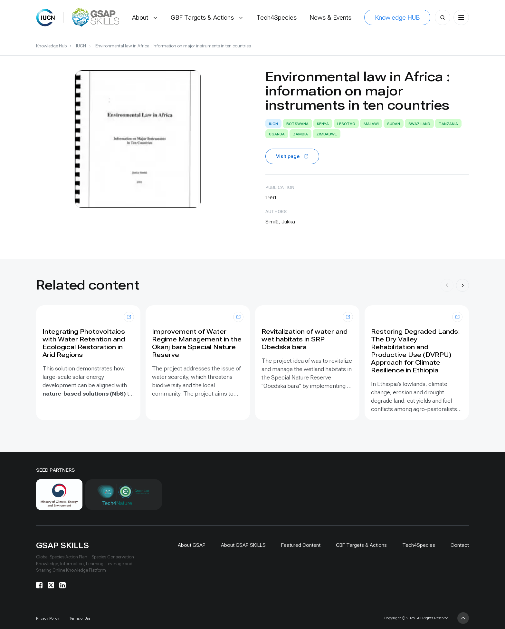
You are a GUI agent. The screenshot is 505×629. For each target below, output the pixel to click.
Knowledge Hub (51, 45)
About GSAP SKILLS (243, 545)
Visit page (292, 156)
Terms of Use (80, 618)
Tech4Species (418, 545)
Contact (460, 545)
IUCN (81, 45)
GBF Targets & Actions (361, 545)
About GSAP (191, 545)
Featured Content (300, 545)
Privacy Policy (47, 618)
